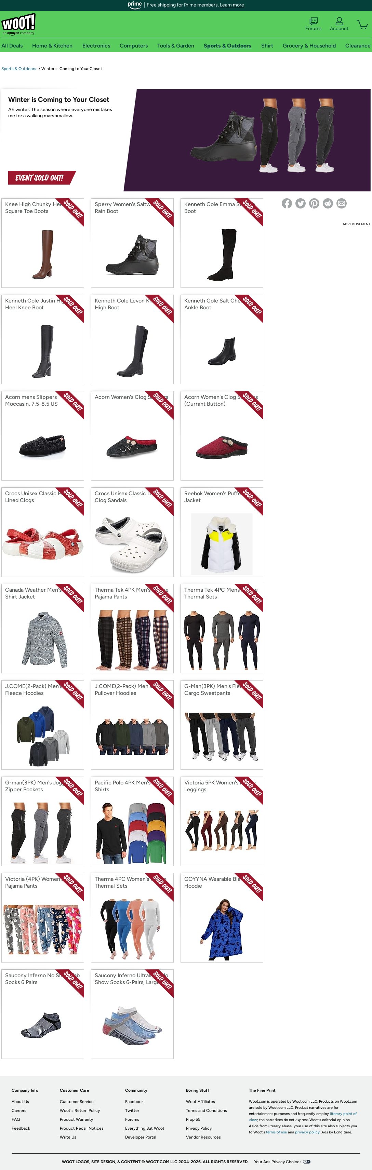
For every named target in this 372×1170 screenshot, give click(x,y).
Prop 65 (193, 1119)
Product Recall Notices (82, 1128)
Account (339, 24)
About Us (20, 1101)
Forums (313, 24)
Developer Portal (140, 1137)
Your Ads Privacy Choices (278, 1161)
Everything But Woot (144, 1128)
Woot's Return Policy (80, 1110)
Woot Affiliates (200, 1101)
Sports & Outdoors (18, 68)
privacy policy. (307, 1132)
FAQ (16, 1119)
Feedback (21, 1128)
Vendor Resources (203, 1137)
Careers (19, 1110)
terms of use (276, 1132)
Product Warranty (76, 1119)
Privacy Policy (199, 1128)
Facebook (134, 1101)
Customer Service (77, 1101)
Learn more (232, 5)
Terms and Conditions (206, 1110)
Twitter (132, 1110)
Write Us (68, 1137)
